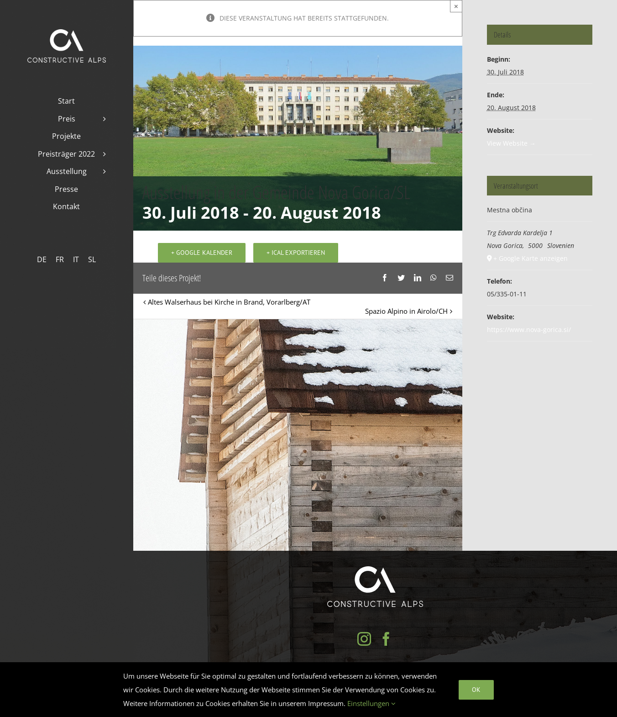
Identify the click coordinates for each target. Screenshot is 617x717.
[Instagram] (364, 639)
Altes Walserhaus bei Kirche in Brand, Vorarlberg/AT (229, 303)
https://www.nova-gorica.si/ (529, 329)
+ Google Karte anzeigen (530, 258)
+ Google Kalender (201, 254)
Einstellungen (371, 703)
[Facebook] (386, 639)
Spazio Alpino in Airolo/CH (406, 312)
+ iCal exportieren (296, 254)
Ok (476, 689)
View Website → (511, 143)
